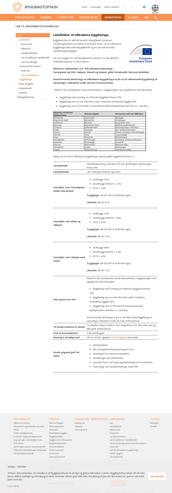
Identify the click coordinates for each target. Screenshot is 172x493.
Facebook (124, 6)
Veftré (84, 7)
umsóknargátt (118, 337)
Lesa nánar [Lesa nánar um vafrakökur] (13, 486)
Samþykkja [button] (157, 476)
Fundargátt (95, 7)
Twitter (130, 6)
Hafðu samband (111, 7)
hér (132, 156)
